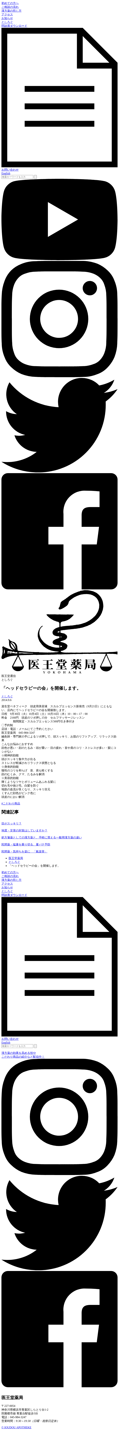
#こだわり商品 (10, 803)
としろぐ (7, 22)
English (5, 173)
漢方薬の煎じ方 (11, 10)
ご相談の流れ (10, 6)
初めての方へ (10, 3)
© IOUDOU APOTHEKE (16, 1427)
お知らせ (7, 18)
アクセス (7, 14)
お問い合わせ (10, 169)
